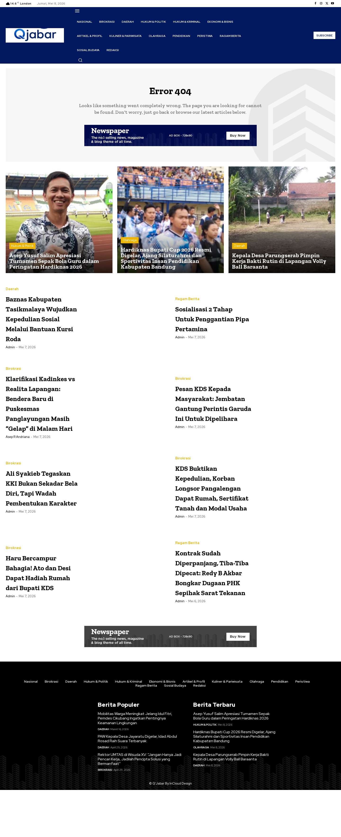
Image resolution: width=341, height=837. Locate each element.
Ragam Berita (187, 297)
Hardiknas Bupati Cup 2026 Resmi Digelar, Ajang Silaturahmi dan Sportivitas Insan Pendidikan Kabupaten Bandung (234, 783)
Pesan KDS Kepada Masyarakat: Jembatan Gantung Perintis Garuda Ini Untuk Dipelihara (213, 422)
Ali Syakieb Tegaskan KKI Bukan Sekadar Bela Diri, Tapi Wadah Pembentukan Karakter (39, 522)
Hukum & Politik (22, 249)
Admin (10, 371)
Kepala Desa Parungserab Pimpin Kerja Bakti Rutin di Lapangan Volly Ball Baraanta (231, 804)
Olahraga (130, 244)
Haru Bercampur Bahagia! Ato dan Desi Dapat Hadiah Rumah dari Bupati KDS (43, 608)
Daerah (239, 249)
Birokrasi (13, 378)
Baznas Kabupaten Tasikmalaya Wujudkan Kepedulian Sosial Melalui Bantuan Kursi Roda (38, 326)
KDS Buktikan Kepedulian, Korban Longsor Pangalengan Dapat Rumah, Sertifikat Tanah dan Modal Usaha (212, 522)
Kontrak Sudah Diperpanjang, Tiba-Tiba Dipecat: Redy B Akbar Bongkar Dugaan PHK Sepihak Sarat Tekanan (209, 613)
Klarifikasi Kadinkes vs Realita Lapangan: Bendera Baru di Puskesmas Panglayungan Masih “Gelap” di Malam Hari (42, 427)
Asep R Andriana (18, 476)
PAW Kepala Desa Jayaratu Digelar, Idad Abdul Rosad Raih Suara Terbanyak (137, 785)
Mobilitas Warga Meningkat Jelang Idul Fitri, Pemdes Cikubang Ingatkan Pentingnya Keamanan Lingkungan (135, 765)
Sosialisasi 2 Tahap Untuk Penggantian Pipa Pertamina (210, 321)
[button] (80, 60)
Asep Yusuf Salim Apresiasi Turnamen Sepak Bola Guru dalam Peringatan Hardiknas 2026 (231, 763)
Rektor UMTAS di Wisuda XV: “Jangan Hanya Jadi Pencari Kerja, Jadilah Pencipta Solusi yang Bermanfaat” (139, 806)
